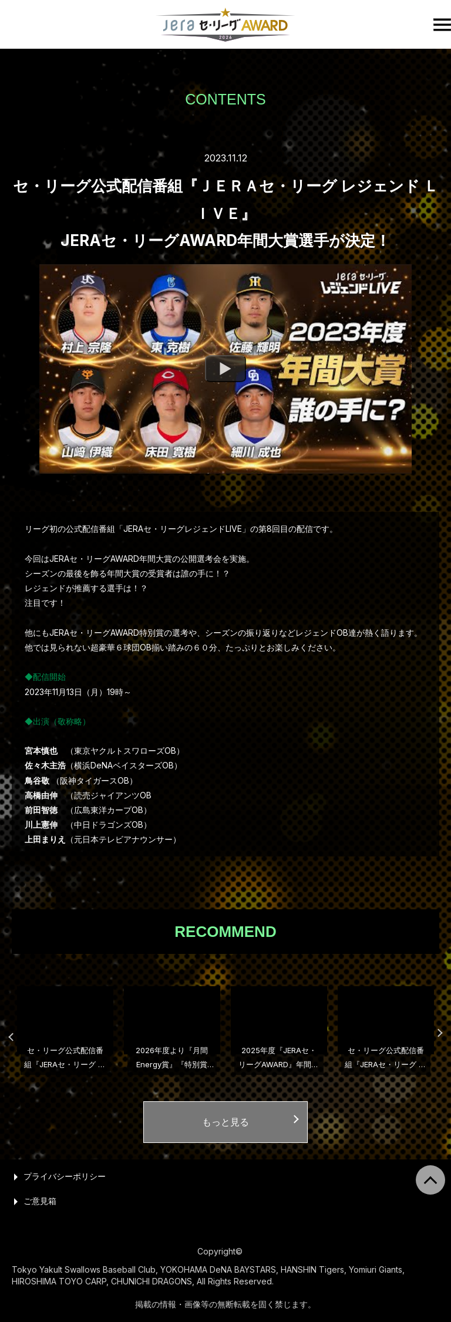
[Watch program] (225, 369)
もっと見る (225, 1122)
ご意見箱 (39, 1201)
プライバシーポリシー (64, 1176)
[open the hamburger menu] (442, 24)
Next (433, 1032)
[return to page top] (430, 1180)
